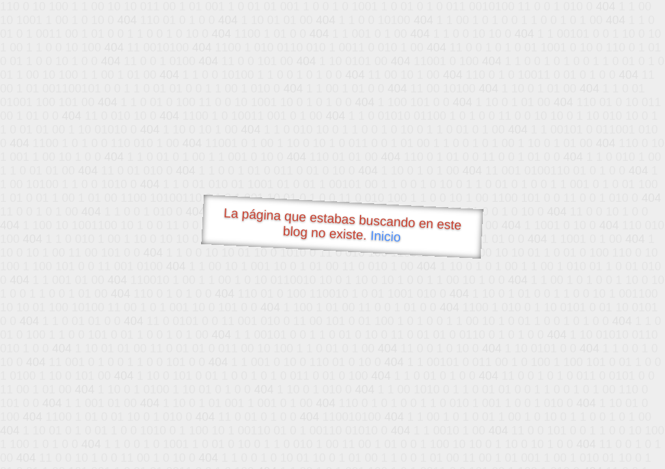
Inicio (385, 236)
